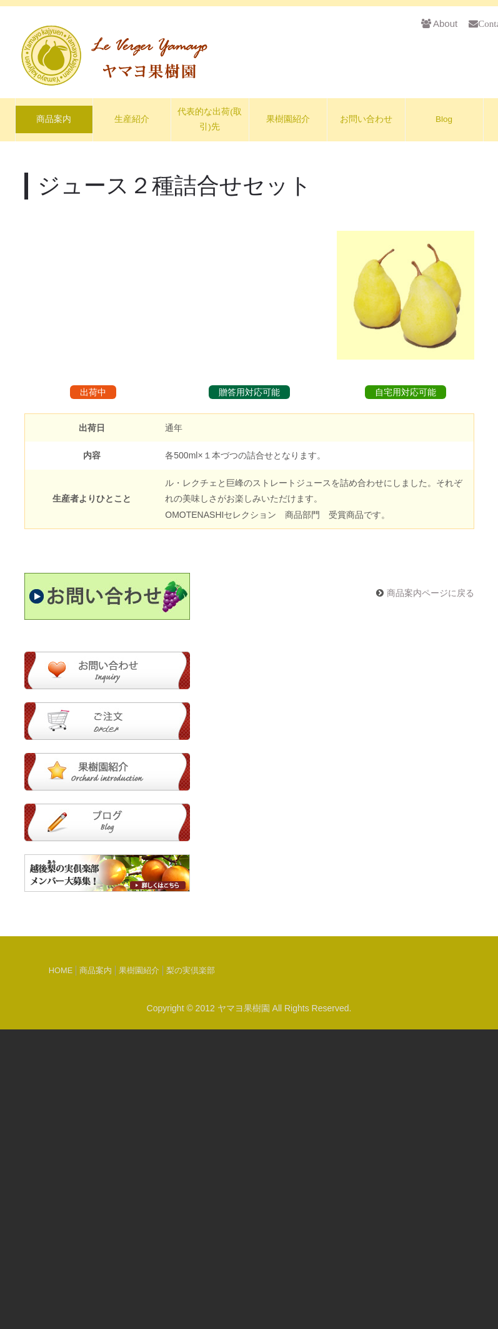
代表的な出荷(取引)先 (209, 119)
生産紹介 (131, 119)
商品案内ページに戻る (430, 892)
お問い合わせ (366, 119)
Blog (444, 119)
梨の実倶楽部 (190, 1270)
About (439, 23)
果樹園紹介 (288, 119)
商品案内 (53, 119)
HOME (60, 1270)
